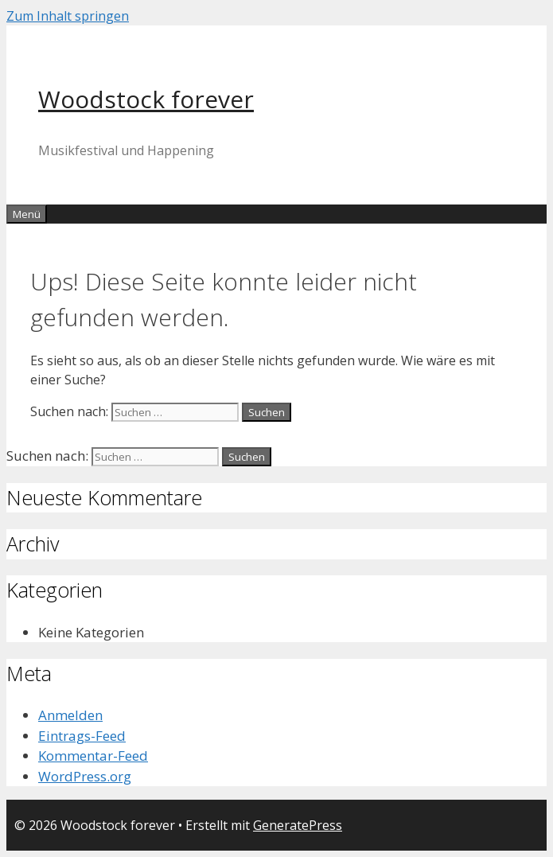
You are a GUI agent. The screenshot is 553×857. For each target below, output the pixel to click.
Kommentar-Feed (93, 755)
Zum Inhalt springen (67, 16)
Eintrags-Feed (82, 736)
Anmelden (70, 715)
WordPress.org (84, 776)
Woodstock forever (146, 99)
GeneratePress (297, 825)
